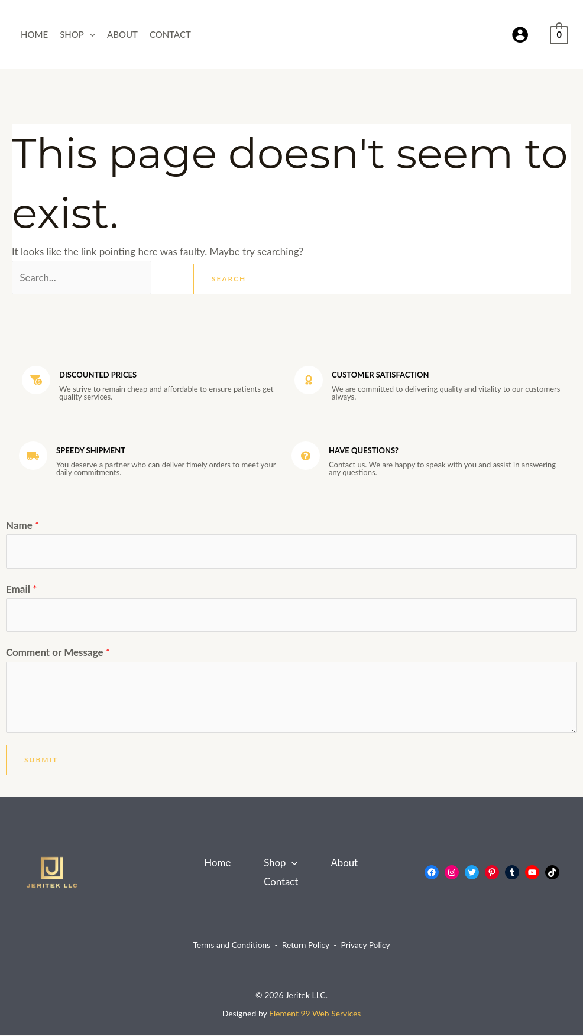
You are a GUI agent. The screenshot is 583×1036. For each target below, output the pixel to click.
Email (21, 589)
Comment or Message (58, 654)
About (122, 34)
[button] (89, 34)
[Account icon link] (520, 34)
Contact (170, 34)
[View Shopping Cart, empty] (559, 34)
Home (34, 34)
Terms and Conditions (231, 946)
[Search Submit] (174, 279)
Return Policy (306, 946)
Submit (41, 760)
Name (22, 525)
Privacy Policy (366, 946)
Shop (77, 34)
